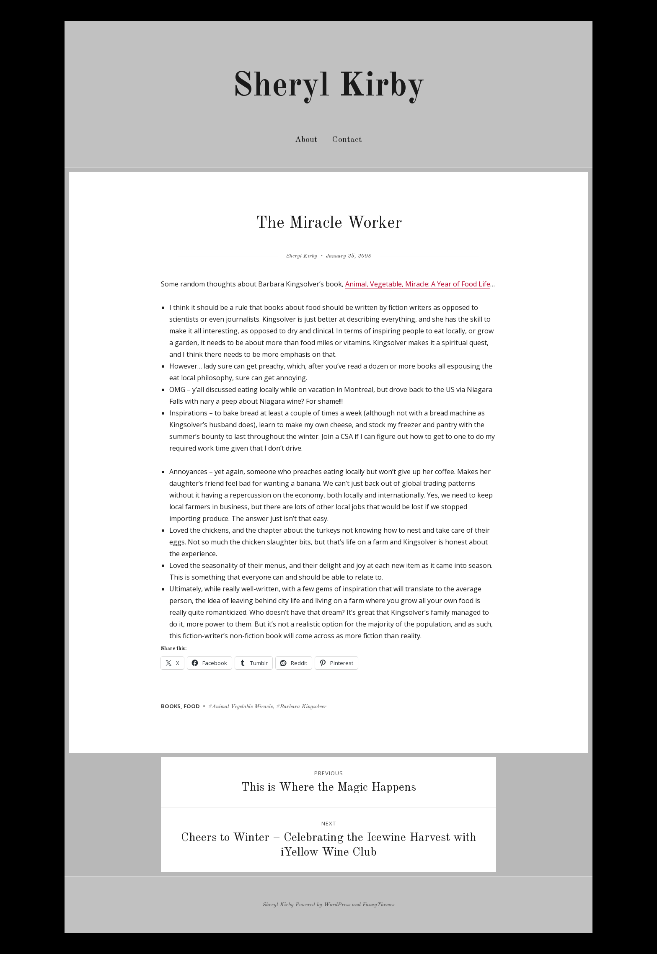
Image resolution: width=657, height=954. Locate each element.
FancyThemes (378, 905)
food (192, 706)
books (171, 706)
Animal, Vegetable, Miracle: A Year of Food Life (417, 284)
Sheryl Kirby (328, 86)
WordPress (337, 905)
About (306, 140)
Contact (347, 140)
